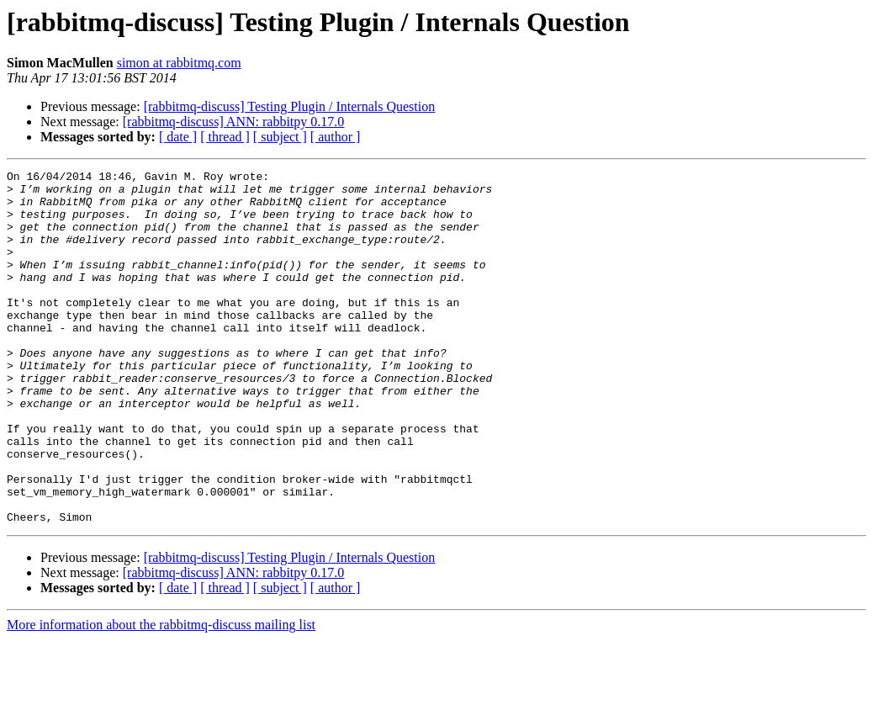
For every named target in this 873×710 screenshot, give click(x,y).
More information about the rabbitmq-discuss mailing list (161, 695)
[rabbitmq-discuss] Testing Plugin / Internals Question (290, 106)
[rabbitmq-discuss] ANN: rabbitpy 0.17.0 (234, 121)
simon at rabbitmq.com (179, 63)
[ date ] (178, 137)
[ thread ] (225, 137)
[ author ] (335, 137)
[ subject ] (280, 137)
